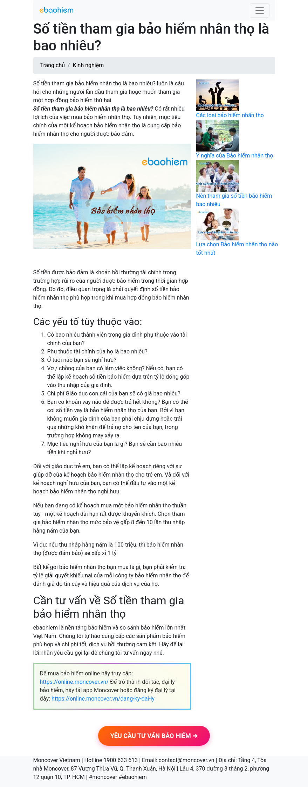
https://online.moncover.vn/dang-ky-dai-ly (103, 698)
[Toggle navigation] (259, 10)
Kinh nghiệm (88, 65)
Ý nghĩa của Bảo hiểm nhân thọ (234, 155)
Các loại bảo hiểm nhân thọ (230, 115)
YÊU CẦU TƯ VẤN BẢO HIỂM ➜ (154, 735)
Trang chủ (52, 65)
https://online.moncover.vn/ (74, 682)
